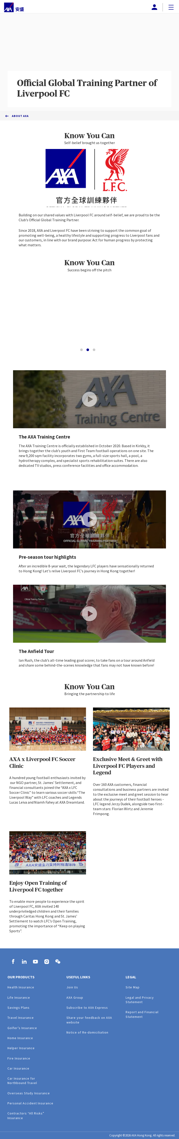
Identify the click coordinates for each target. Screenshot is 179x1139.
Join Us (72, 987)
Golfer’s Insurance (22, 1028)
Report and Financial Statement (142, 1014)
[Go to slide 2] (87, 349)
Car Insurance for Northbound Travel (22, 1080)
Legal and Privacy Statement (140, 999)
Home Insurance (20, 1038)
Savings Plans (18, 1007)
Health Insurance (20, 987)
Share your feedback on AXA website (89, 1020)
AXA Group (74, 997)
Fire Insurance (18, 1058)
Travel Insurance (20, 1018)
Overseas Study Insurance (28, 1093)
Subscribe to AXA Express (87, 1007)
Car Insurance (18, 1068)
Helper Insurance (21, 1048)
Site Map (133, 987)
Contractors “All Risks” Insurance (25, 1115)
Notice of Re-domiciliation (87, 1032)
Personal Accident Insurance (30, 1103)
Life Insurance (18, 997)
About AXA (20, 116)
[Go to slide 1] (81, 349)
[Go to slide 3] (94, 349)
